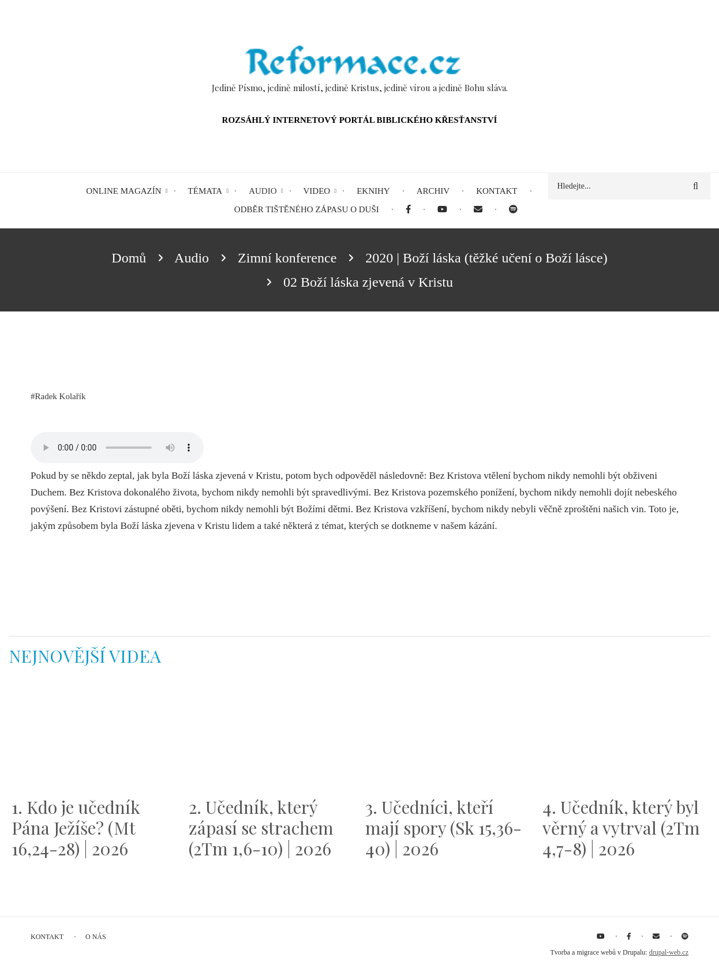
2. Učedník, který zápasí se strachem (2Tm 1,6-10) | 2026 (261, 828)
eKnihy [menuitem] (373, 191)
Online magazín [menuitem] (123, 191)
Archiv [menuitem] (433, 191)
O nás (95, 937)
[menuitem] (408, 209)
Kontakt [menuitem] (496, 191)
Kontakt (47, 937)
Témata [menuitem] (205, 191)
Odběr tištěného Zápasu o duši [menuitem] (306, 209)
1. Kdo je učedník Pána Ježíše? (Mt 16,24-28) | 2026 (76, 828)
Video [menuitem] (317, 191)
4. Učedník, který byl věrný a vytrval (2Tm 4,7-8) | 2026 (621, 828)
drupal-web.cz (668, 952)
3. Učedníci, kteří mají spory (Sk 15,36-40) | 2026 (443, 828)
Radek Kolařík (60, 396)
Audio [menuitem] (262, 191)
